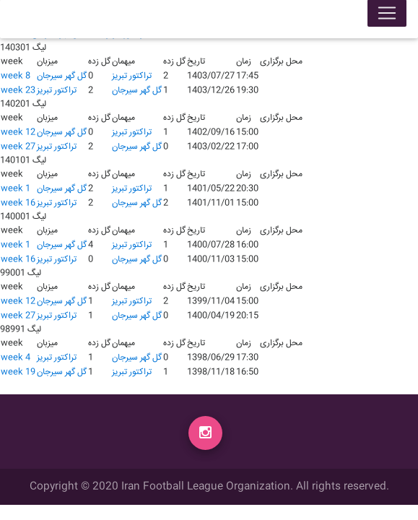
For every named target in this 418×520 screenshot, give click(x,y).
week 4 (15, 358)
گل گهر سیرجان (62, 76)
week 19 (18, 372)
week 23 (18, 91)
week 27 (18, 147)
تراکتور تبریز (132, 76)
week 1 (15, 189)
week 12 (18, 132)
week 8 (15, 76)
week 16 (18, 203)
